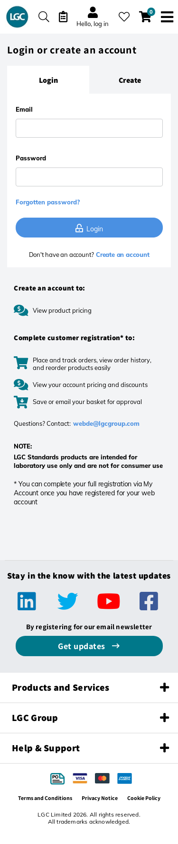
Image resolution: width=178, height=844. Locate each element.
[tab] (48, 80)
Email (24, 109)
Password (31, 158)
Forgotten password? (48, 202)
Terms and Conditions (45, 797)
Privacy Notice (100, 797)
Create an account (121, 254)
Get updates (82, 646)
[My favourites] (124, 17)
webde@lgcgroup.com (106, 423)
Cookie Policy (143, 797)
